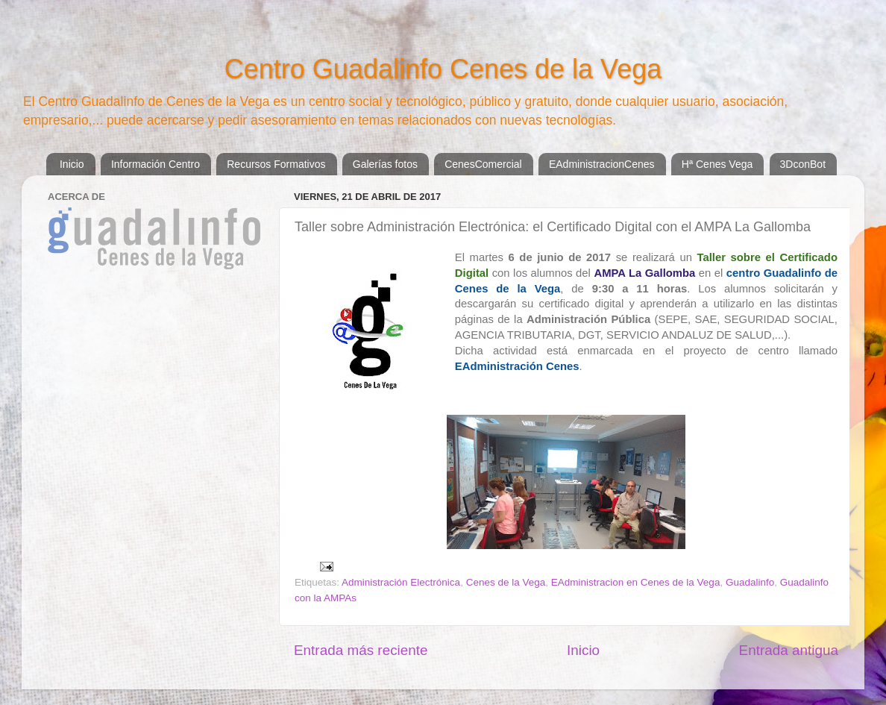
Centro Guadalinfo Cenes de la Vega (443, 69)
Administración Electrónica (401, 582)
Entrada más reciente (361, 650)
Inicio (72, 164)
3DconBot (803, 164)
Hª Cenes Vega (717, 164)
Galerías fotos (385, 164)
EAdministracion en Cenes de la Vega (635, 582)
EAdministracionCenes (602, 164)
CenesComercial (482, 164)
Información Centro (155, 164)
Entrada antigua (788, 650)
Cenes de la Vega (506, 582)
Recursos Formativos (276, 164)
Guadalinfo (750, 582)
